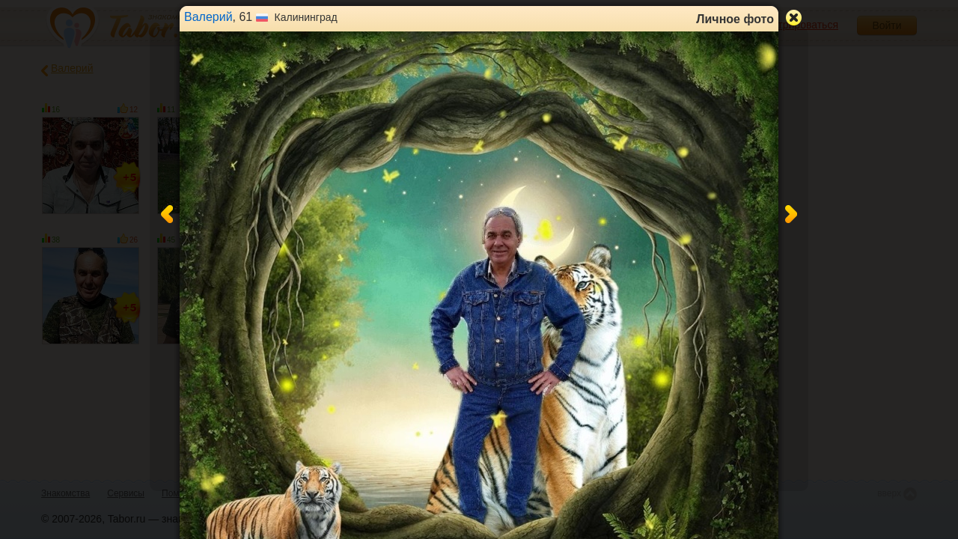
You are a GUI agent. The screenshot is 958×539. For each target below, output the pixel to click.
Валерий (208, 16)
